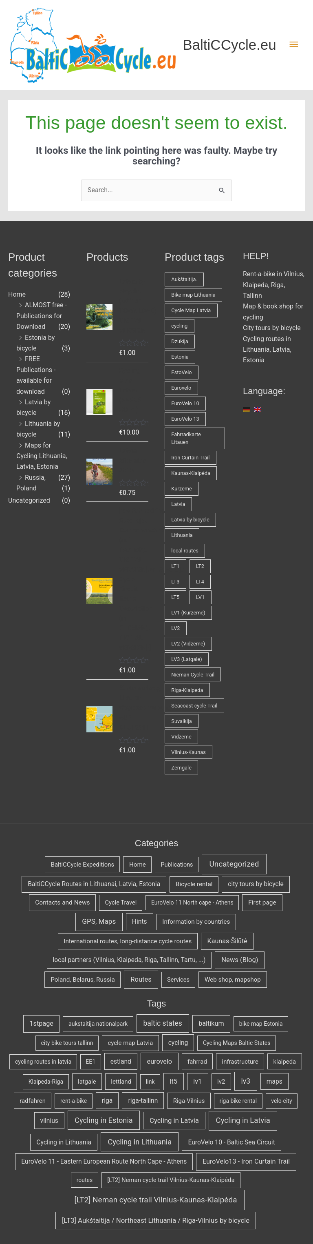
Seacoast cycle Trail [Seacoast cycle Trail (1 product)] (194, 706)
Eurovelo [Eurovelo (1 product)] (181, 388)
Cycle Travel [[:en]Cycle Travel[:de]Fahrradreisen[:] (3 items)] (121, 902)
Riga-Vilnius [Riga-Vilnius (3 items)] (189, 1100)
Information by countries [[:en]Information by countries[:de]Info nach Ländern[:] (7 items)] (196, 921)
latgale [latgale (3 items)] (87, 1081)
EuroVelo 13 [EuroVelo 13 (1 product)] (185, 419)
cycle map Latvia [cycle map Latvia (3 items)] (130, 1043)
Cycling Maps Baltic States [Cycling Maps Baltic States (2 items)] (237, 1043)
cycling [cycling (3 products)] (179, 326)
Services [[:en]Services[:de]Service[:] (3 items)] (178, 979)
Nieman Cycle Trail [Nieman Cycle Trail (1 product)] (192, 675)
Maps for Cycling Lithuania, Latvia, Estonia (41, 456)
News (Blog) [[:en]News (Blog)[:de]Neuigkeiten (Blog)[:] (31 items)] (239, 960)
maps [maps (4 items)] (274, 1081)
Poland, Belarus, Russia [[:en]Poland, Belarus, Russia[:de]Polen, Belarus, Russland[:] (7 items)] (83, 979)
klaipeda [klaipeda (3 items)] (284, 1061)
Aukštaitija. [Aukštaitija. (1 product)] (184, 279)
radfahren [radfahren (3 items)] (33, 1100)
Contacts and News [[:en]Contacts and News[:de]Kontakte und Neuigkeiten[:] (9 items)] (62, 902)
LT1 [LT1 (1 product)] (175, 566)
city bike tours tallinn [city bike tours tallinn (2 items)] (67, 1043)
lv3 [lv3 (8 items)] (245, 1081)
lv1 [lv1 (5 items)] (197, 1081)
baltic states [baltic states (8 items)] (162, 1023)
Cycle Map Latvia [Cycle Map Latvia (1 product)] (191, 310)
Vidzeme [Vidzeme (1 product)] (181, 737)
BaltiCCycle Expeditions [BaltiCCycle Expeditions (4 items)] (82, 864)
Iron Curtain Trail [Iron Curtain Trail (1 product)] (190, 458)
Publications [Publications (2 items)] (177, 864)
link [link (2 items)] (150, 1081)
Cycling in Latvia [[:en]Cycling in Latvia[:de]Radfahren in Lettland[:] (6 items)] (174, 1120)
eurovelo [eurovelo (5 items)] (159, 1061)
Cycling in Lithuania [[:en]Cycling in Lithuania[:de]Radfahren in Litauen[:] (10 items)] (140, 1142)
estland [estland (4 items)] (120, 1061)
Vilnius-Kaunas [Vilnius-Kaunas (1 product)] (188, 752)
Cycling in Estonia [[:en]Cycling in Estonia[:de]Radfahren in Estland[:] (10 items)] (103, 1120)
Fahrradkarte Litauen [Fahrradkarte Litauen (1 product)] (186, 438)
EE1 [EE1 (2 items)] (90, 1061)
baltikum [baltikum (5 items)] (211, 1023)
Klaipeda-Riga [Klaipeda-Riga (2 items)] (46, 1081)
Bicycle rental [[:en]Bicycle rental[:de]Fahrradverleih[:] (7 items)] (194, 884)
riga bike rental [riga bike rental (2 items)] (238, 1101)
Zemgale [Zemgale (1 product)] (181, 768)
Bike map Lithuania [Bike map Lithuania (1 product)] (193, 295)
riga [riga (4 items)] (107, 1100)
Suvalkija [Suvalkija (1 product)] (181, 721)
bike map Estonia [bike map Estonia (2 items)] (261, 1023)
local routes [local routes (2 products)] (184, 551)
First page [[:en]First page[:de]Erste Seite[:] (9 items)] (262, 902)
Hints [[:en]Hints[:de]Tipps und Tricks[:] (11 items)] (139, 921)
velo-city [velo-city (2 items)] (281, 1101)
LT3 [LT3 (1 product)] (175, 582)
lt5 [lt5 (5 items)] (173, 1081)
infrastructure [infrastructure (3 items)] (240, 1061)
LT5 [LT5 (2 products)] (175, 597)
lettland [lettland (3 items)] (121, 1081)
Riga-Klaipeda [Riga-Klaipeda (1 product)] (187, 690)
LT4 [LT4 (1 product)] (200, 582)
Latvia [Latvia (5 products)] (178, 504)
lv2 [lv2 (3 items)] (221, 1081)
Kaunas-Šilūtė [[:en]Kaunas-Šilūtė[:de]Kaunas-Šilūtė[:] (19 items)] (227, 941)
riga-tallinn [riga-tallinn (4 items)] (143, 1100)
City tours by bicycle (272, 328)
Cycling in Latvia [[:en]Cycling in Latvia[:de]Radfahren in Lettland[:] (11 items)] (243, 1120)
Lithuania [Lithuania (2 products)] (181, 535)
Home (17, 294)
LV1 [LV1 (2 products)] (200, 597)
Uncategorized (29, 500)
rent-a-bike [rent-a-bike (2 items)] (73, 1101)
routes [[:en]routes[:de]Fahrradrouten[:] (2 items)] (85, 1180)
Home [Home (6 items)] (137, 864)
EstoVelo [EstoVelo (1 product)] (181, 372)
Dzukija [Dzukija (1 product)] (179, 341)
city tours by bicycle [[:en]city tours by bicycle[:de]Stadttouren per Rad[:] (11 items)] (255, 884)
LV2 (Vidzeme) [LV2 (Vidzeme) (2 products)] (188, 644)
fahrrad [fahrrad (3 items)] (197, 1061)
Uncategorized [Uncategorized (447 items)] (234, 864)
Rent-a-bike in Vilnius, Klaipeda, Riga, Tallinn (273, 284)
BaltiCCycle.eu (229, 45)
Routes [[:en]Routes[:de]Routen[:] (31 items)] (141, 979)
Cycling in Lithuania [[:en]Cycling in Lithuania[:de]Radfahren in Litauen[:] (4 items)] (63, 1142)
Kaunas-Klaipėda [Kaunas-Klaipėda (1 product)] (190, 473)
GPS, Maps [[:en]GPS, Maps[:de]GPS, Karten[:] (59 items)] (99, 921)
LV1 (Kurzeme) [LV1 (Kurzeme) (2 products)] (188, 613)
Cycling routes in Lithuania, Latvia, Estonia (267, 349)
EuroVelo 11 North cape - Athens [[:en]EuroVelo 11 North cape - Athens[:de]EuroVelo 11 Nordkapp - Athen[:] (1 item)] (192, 902)
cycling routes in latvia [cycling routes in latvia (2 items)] (43, 1061)
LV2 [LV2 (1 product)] (175, 628)
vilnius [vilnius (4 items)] (49, 1120)
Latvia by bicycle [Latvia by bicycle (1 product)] (190, 520)
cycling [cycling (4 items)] (178, 1043)
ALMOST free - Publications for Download (41, 315)
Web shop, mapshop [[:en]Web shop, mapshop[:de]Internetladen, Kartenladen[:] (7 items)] (233, 979)
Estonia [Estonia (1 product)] (179, 357)
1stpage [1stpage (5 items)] (41, 1023)
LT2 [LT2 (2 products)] (200, 566)
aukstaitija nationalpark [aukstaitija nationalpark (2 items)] (98, 1023)
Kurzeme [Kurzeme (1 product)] (181, 489)
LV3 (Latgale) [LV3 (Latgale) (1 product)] (186, 659)
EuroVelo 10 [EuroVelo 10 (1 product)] (185, 403)
